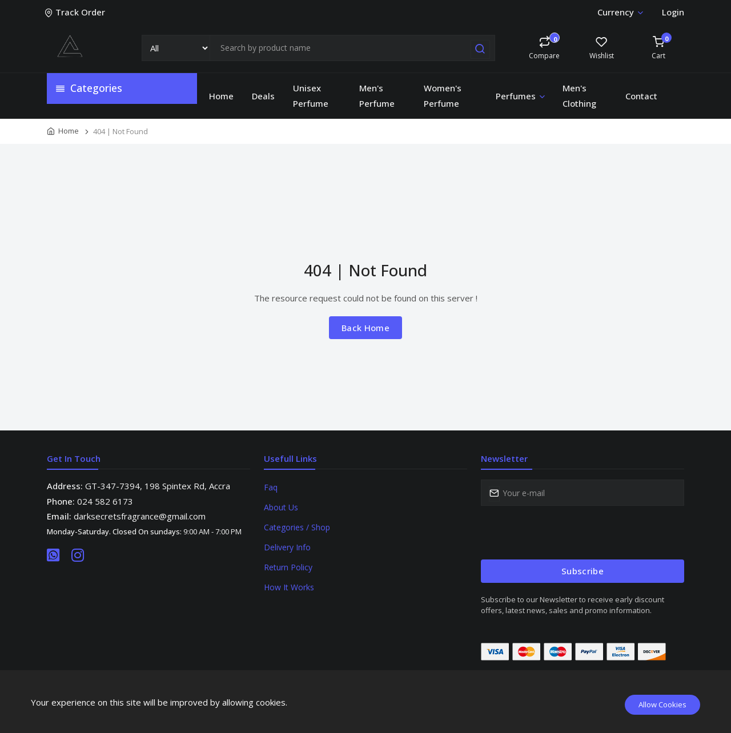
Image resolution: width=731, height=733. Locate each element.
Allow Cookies (662, 704)
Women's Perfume (442, 95)
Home (221, 96)
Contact (641, 96)
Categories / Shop (297, 527)
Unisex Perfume (310, 95)
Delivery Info (287, 547)
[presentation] (567, 532)
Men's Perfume (377, 95)
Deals (263, 96)
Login (673, 12)
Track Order (76, 12)
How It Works (289, 587)
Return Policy (288, 567)
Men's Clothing (579, 95)
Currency (619, 12)
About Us (281, 507)
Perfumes (521, 96)
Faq (271, 487)
